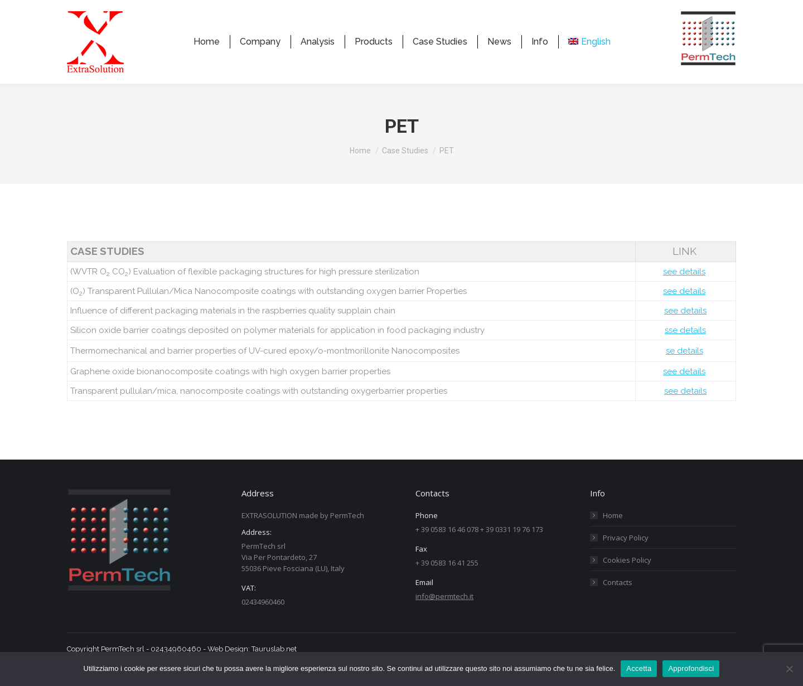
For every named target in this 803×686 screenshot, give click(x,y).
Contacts (617, 602)
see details (684, 292)
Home (613, 535)
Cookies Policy (627, 580)
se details (684, 371)
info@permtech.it (444, 616)
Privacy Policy (626, 558)
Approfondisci (691, 668)
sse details (685, 350)
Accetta (638, 668)
